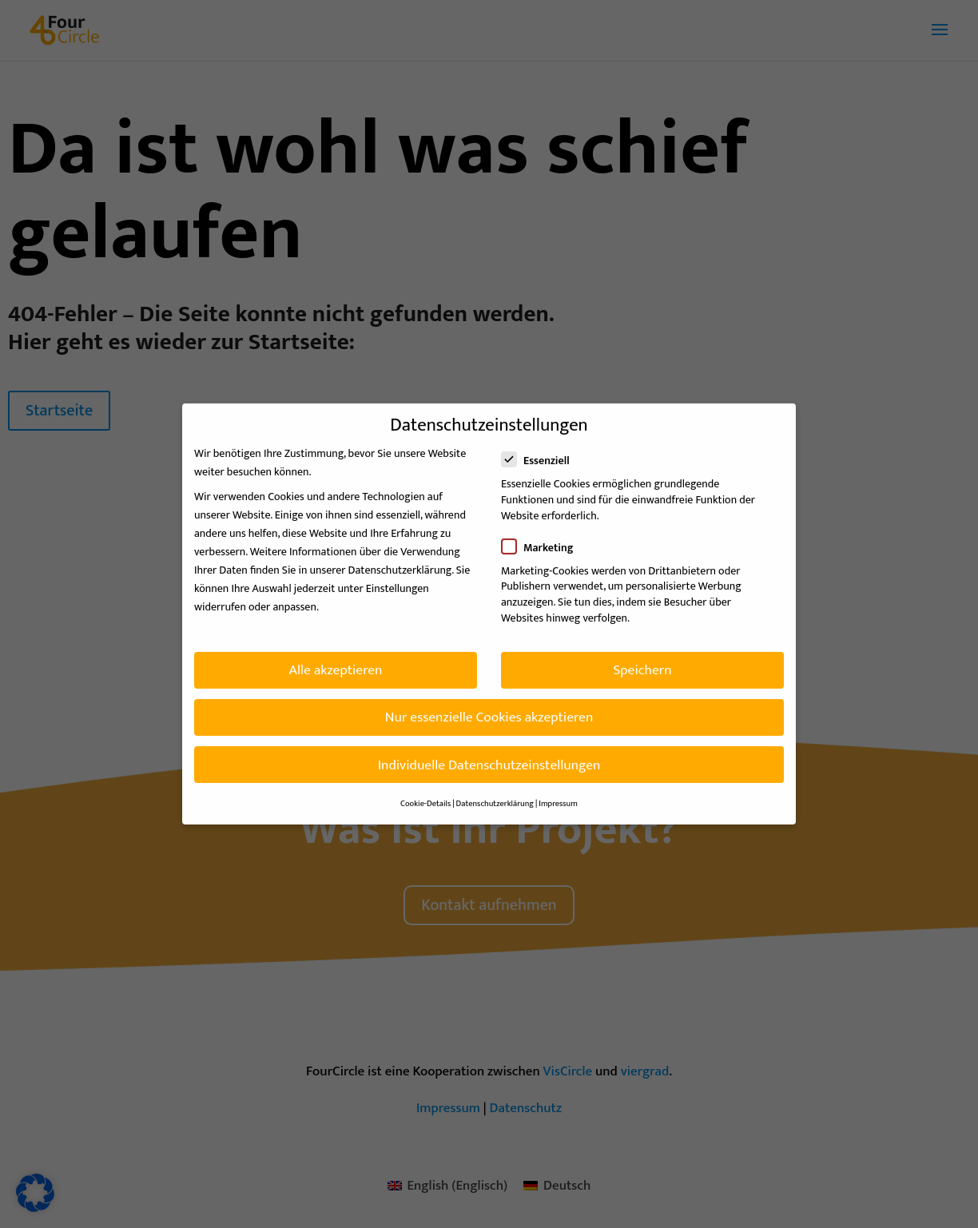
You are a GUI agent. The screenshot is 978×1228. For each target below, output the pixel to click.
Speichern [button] (642, 659)
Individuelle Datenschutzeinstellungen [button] (489, 754)
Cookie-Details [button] (425, 793)
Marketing (543, 537)
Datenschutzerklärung (400, 559)
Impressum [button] (558, 793)
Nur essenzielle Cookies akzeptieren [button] (489, 707)
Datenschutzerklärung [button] (495, 793)
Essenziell (542, 451)
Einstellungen (397, 578)
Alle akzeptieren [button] (336, 659)
